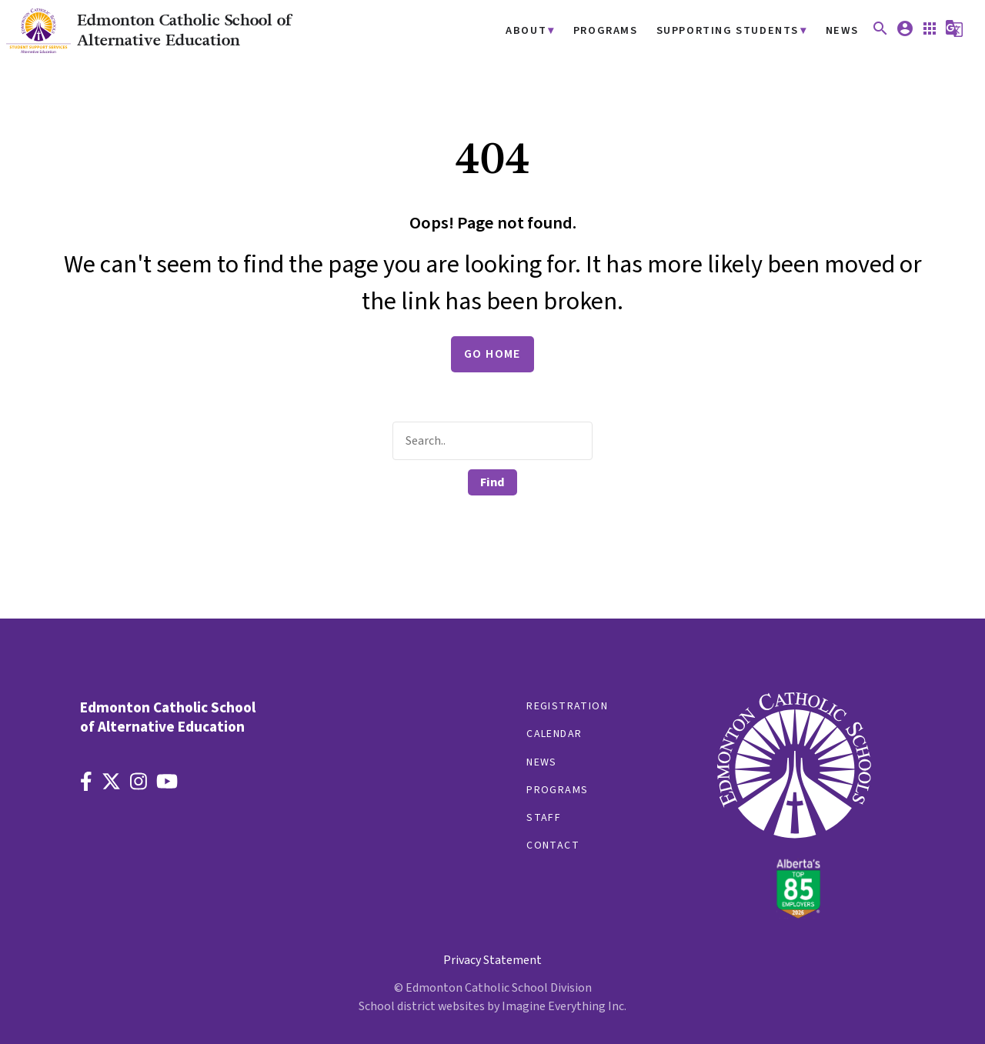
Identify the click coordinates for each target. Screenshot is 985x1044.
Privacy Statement (492, 960)
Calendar (554, 734)
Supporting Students (727, 31)
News (842, 31)
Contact (552, 845)
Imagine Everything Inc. (564, 1006)
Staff (543, 818)
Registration (567, 706)
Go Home (492, 353)
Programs (605, 31)
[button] (880, 34)
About (526, 31)
